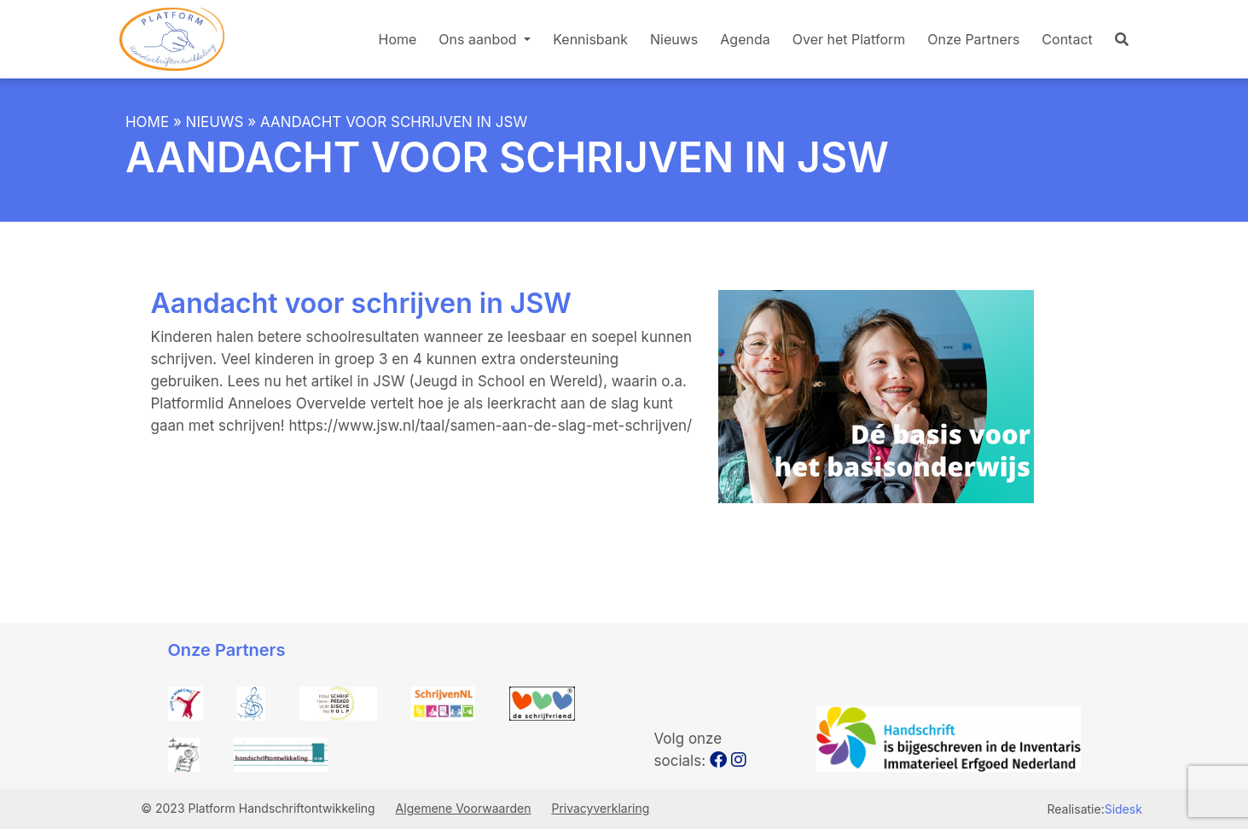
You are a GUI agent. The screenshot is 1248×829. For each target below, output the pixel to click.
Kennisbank (590, 39)
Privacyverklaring (600, 808)
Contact (1067, 39)
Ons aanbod (479, 39)
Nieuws (674, 39)
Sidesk (1123, 809)
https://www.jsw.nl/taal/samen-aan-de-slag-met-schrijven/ (490, 425)
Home (398, 39)
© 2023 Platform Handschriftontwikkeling (259, 808)
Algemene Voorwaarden (463, 808)
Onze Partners (973, 39)
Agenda (744, 39)
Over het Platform (849, 39)
